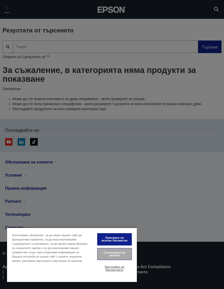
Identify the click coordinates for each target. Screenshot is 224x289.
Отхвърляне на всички (114, 254)
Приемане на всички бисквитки (115, 239)
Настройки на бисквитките (114, 268)
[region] (72, 254)
